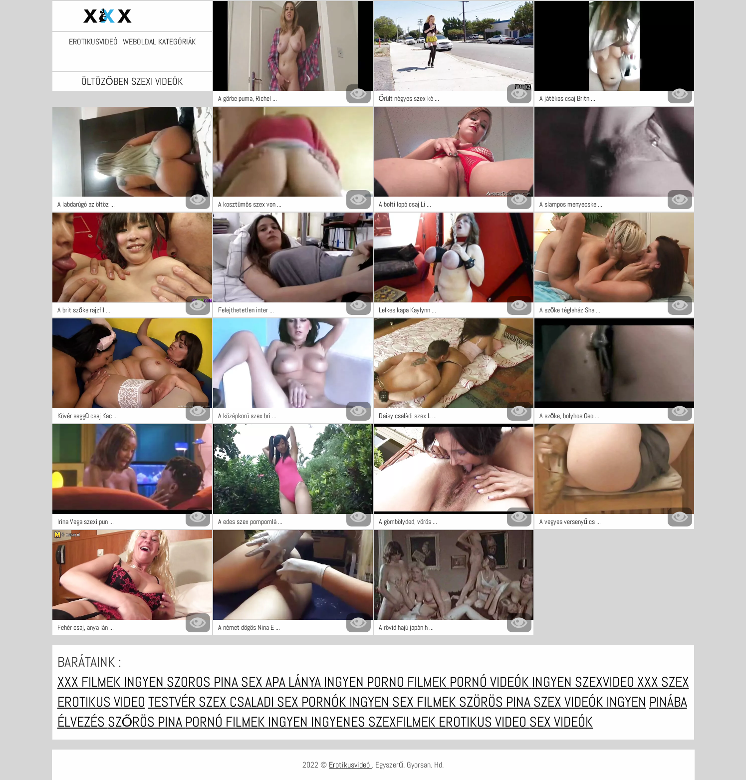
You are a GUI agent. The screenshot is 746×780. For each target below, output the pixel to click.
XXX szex (663, 682)
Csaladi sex (265, 702)
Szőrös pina (147, 722)
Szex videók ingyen (589, 702)
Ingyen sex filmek (404, 702)
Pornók (325, 702)
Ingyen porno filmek (387, 682)
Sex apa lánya (282, 682)
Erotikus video (101, 702)
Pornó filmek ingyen (248, 722)
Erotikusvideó (93, 42)
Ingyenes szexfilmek (375, 722)
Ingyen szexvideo (584, 682)
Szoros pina (204, 682)
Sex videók (561, 722)
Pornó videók (491, 682)
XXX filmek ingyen (112, 682)
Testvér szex (189, 702)
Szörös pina (496, 702)
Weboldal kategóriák (159, 42)
